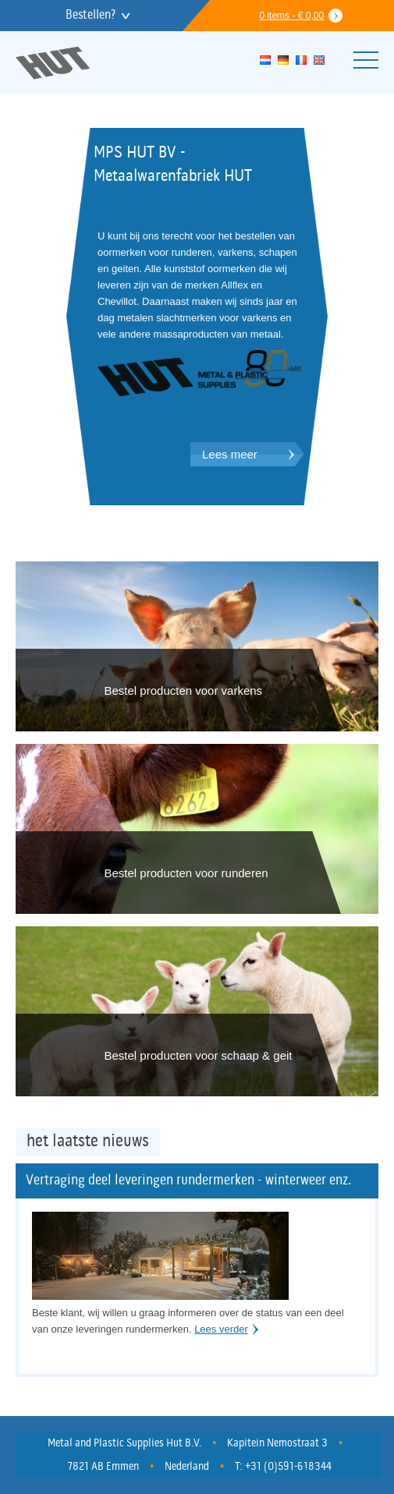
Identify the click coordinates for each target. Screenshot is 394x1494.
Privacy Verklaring (347, 1474)
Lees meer (229, 454)
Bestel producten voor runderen (186, 873)
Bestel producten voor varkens (184, 690)
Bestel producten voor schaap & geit (199, 1055)
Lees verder (221, 1329)
